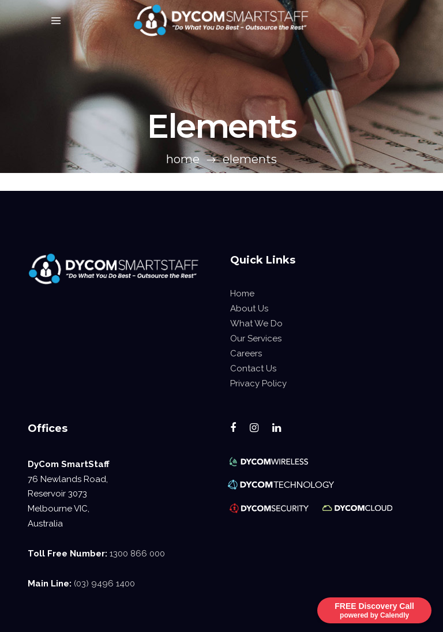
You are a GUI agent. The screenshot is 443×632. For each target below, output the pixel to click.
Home (183, 159)
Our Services (255, 338)
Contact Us (253, 368)
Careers (246, 353)
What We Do (256, 323)
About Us (249, 308)
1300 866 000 (137, 553)
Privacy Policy (258, 383)
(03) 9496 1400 (104, 583)
